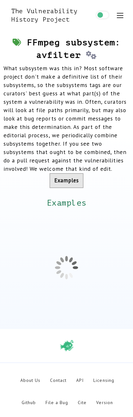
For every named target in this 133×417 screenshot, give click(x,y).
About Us (30, 380)
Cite (82, 402)
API (80, 380)
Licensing (103, 380)
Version (104, 402)
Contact (58, 380)
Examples (66, 180)
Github (29, 402)
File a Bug (57, 402)
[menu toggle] (120, 15)
